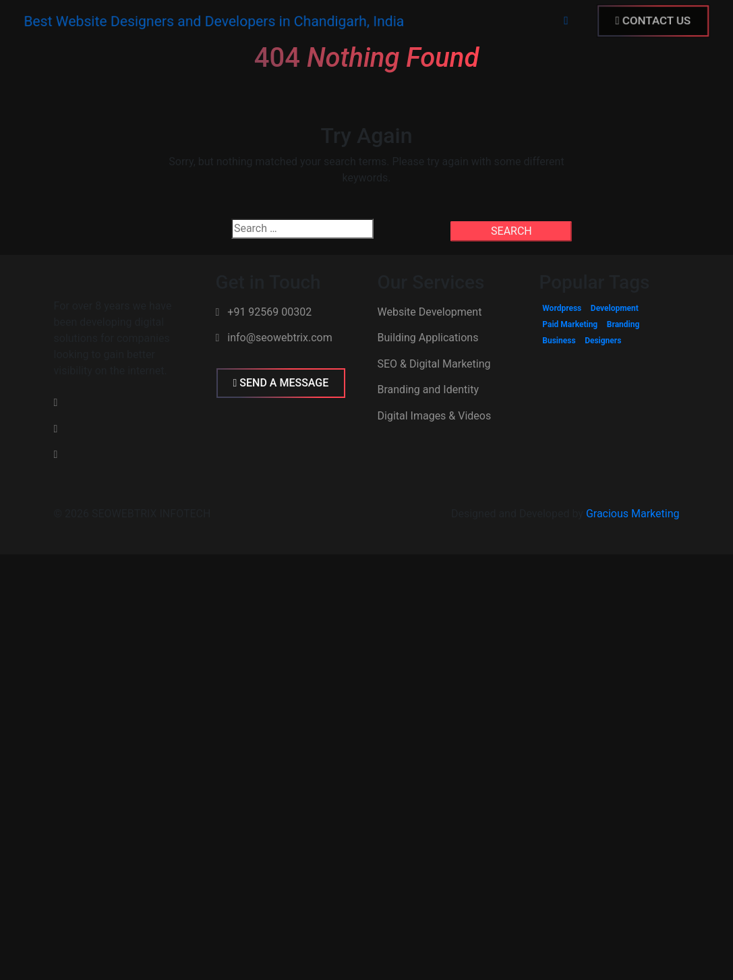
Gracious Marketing (633, 513)
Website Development (430, 312)
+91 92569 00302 (264, 312)
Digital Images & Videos (435, 415)
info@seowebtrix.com (274, 337)
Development (615, 308)
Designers (603, 340)
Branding (623, 324)
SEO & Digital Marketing (434, 363)
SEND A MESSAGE (281, 382)
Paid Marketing (569, 324)
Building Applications (428, 337)
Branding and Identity (428, 389)
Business (558, 340)
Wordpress (561, 308)
